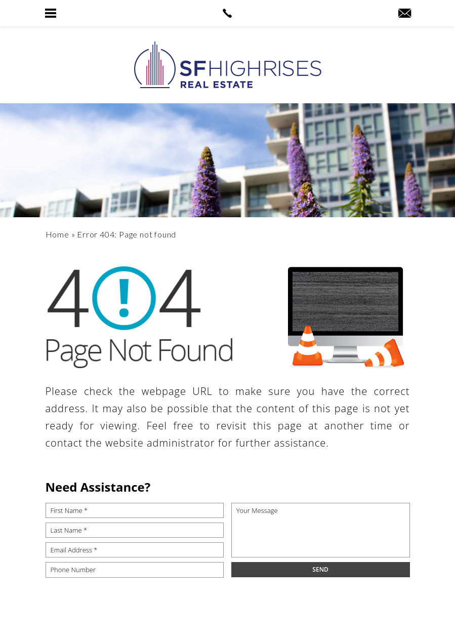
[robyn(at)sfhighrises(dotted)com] (404, 13)
